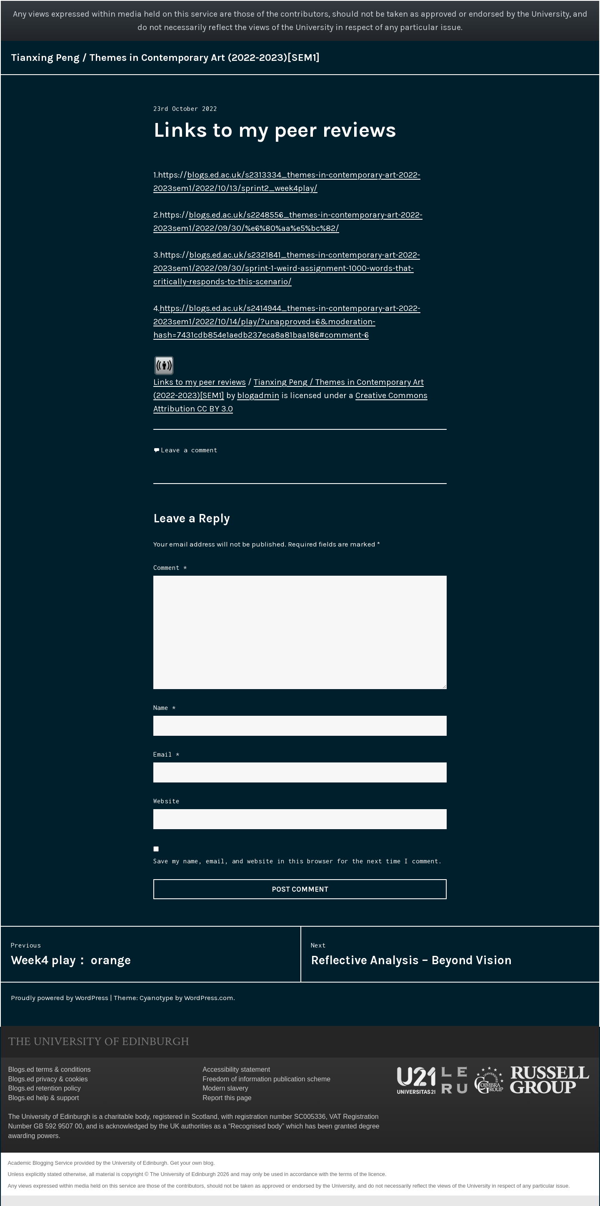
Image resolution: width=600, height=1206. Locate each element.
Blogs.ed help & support (43, 1097)
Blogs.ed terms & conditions (49, 1069)
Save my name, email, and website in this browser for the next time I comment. (297, 861)
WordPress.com (208, 997)
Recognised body (256, 1126)
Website (166, 801)
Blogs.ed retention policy (44, 1088)
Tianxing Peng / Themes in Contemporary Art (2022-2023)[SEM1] (165, 57)
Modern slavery (225, 1088)
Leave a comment (189, 450)
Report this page (226, 1097)
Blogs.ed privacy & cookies (48, 1079)
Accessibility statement (236, 1069)
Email (166, 754)
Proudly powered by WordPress (59, 997)
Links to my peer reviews (199, 382)
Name (164, 707)
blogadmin (258, 395)
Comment (170, 567)
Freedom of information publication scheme (266, 1079)
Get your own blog (191, 1163)
